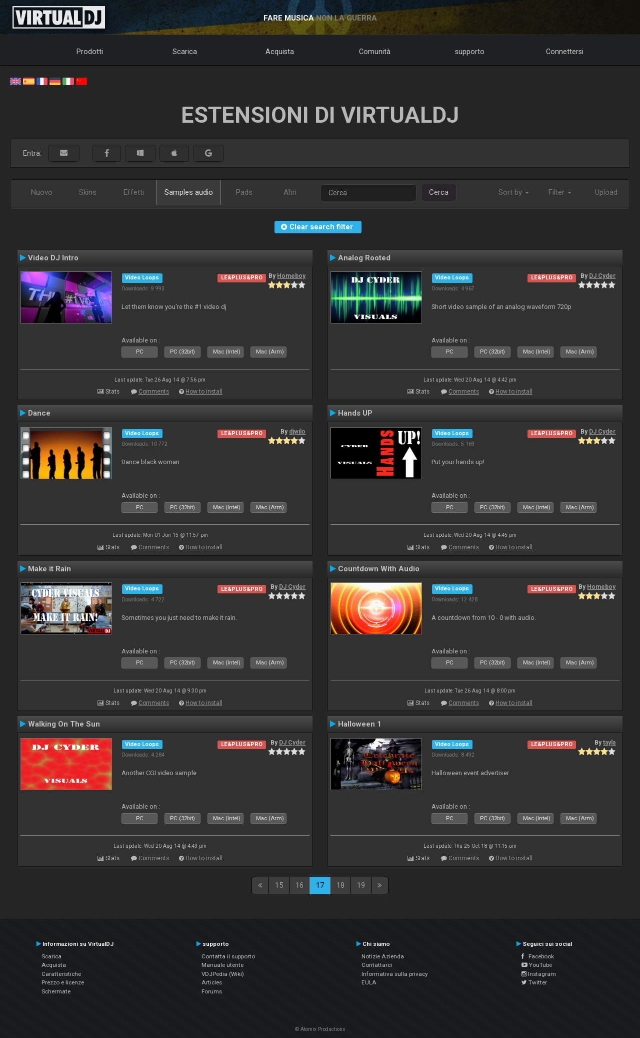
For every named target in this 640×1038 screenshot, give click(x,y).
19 (361, 885)
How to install (204, 391)
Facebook (538, 956)
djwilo (297, 431)
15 (279, 885)
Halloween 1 (360, 724)
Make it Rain (49, 568)
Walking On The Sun (64, 724)
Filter (560, 192)
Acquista (280, 52)
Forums (212, 991)
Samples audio (188, 192)
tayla (609, 742)
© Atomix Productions (320, 1029)
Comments (153, 391)
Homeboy (291, 275)
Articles (212, 982)
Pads (244, 192)
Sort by (513, 192)
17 (320, 885)
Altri (290, 192)
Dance (39, 413)
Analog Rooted (364, 257)
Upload (606, 192)
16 (300, 885)
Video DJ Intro (53, 257)
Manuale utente (223, 964)
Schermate (56, 991)
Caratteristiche (61, 973)
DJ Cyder (602, 275)
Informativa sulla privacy (395, 973)
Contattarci (377, 964)
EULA (369, 982)
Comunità (374, 52)
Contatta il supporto (228, 956)
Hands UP (355, 413)
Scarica (184, 52)
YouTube (537, 964)
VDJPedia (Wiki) (223, 973)
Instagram (539, 973)
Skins (87, 192)
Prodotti (89, 52)
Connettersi (565, 52)
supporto (469, 52)
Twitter (534, 982)
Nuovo (41, 192)
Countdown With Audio (379, 568)
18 (340, 885)
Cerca (438, 192)
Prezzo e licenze (63, 982)
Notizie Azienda (383, 956)
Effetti (134, 192)
